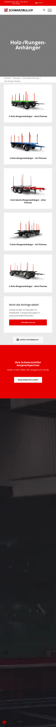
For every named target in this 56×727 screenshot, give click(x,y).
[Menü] (48, 10)
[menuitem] (39, 2)
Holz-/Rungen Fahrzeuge (30, 78)
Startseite (7, 78)
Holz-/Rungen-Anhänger (12, 81)
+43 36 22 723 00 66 (20, 3)
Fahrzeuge (16, 78)
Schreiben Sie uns (28, 322)
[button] (4, 722)
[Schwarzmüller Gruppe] (18, 10)
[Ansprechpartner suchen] (28, 380)
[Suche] (42, 10)
